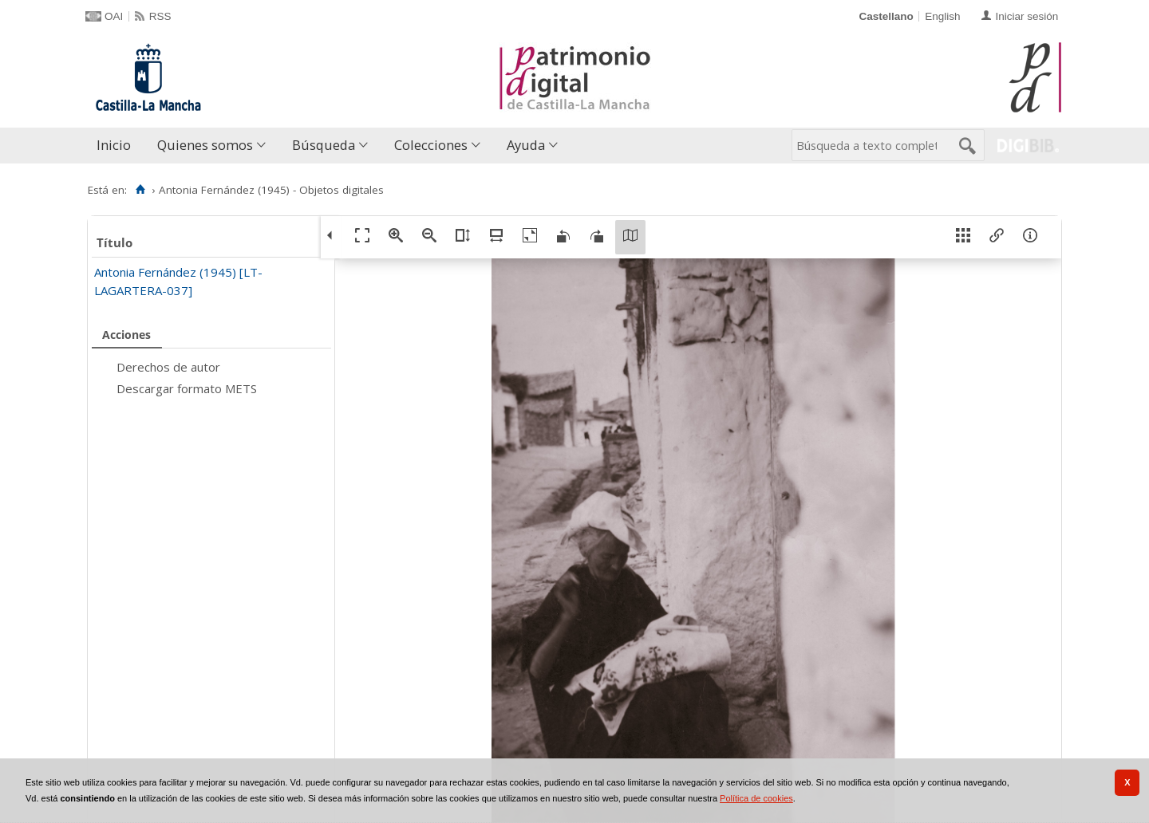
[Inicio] (140, 189)
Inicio (114, 145)
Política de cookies (756, 798)
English (942, 16)
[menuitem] (117, 145)
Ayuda (526, 145)
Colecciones (431, 145)
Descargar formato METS (186, 388)
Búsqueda (323, 145)
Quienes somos (205, 145)
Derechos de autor (168, 367)
